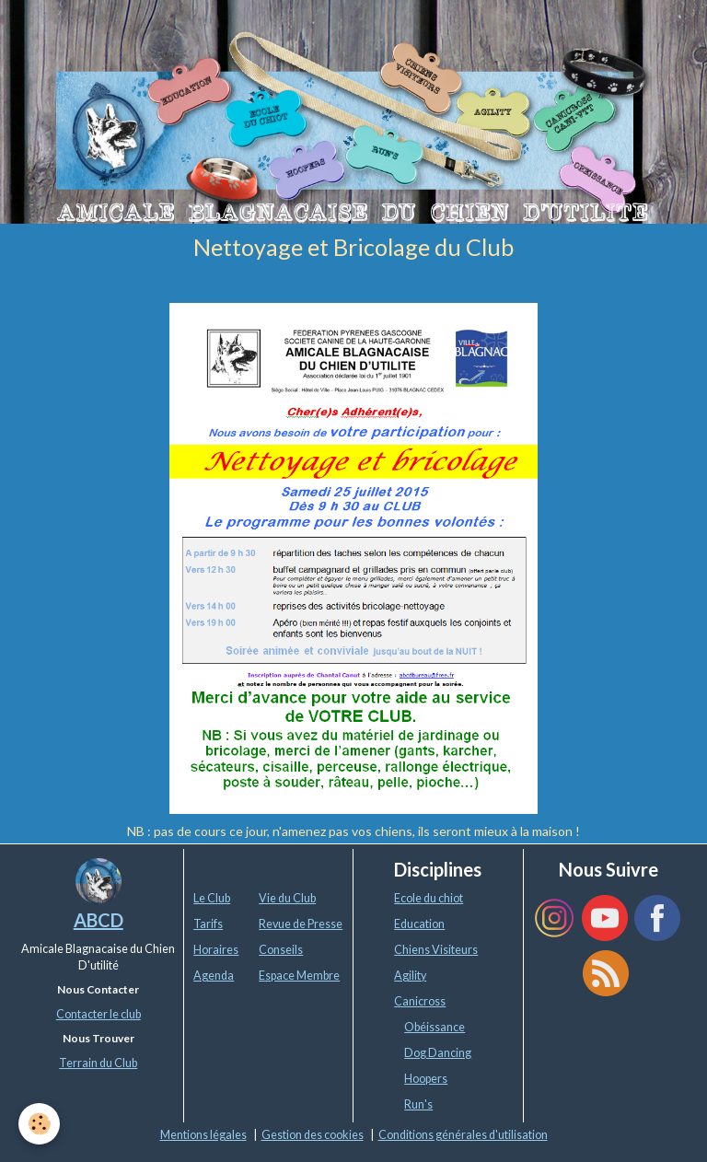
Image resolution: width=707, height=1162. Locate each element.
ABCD (98, 920)
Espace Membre (299, 975)
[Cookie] (39, 1124)
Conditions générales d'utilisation (463, 1135)
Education (419, 924)
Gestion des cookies (312, 1135)
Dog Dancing (437, 1053)
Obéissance (434, 1027)
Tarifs (208, 924)
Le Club (211, 898)
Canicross (420, 1001)
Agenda (213, 975)
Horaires (215, 950)
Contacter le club (98, 1014)
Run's (418, 1104)
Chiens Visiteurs (436, 950)
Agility (410, 975)
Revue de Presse (300, 924)
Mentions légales (203, 1135)
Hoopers (425, 1079)
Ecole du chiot (428, 898)
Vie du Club (287, 898)
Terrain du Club (98, 1063)
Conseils (281, 950)
